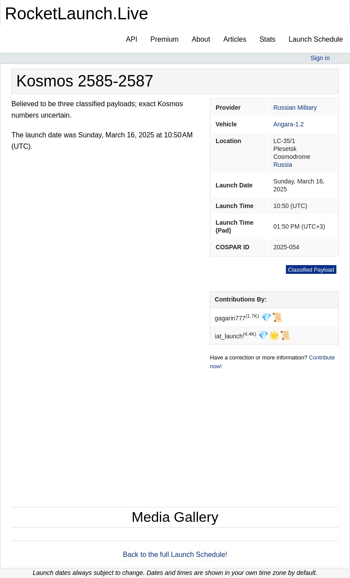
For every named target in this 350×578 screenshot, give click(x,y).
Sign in (320, 57)
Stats (267, 39)
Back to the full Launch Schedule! (175, 554)
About (201, 39)
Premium (165, 39)
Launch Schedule (316, 39)
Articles (234, 39)
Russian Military (295, 107)
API (131, 39)
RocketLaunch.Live (76, 13)
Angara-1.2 (288, 124)
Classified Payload (311, 269)
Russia (282, 164)
